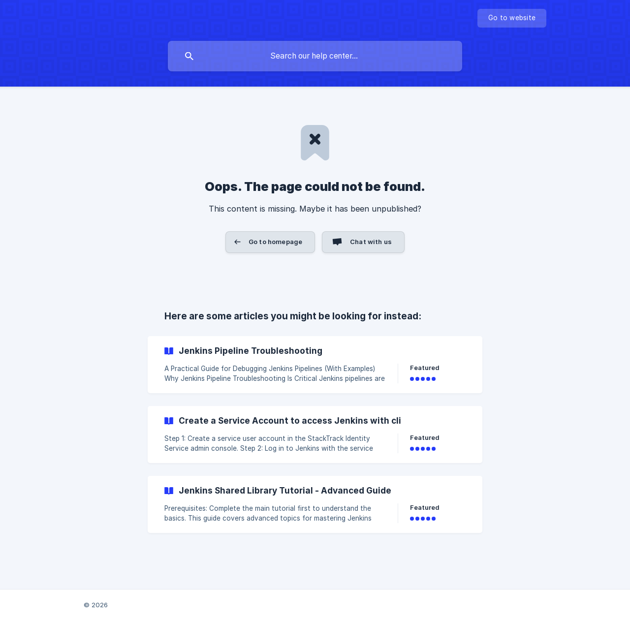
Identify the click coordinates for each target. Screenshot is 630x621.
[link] (315, 364)
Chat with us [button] (371, 242)
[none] (511, 18)
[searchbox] (315, 56)
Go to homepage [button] (275, 242)
